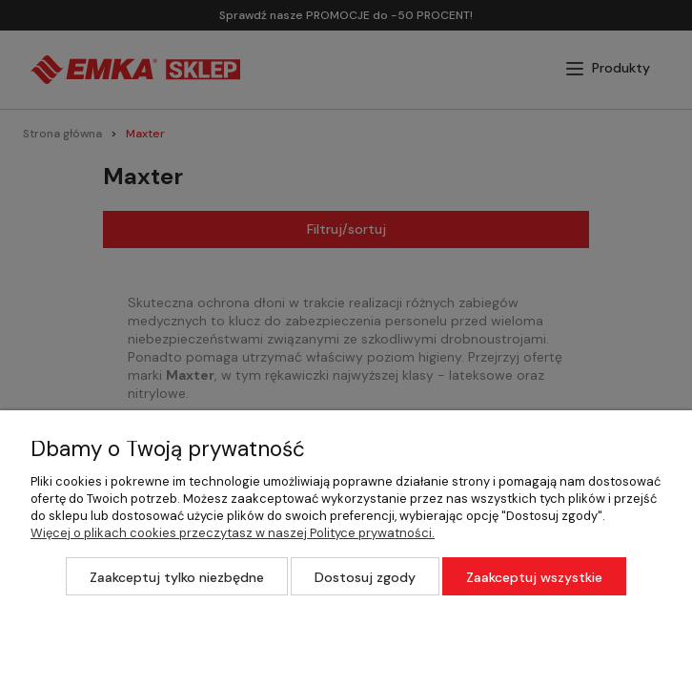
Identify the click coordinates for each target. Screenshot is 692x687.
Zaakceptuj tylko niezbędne (177, 577)
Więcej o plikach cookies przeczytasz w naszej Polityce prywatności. (233, 533)
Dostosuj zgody (365, 577)
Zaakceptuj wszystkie (534, 577)
